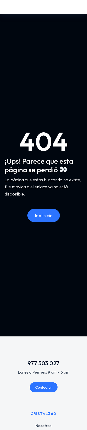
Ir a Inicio (43, 215)
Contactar (43, 387)
